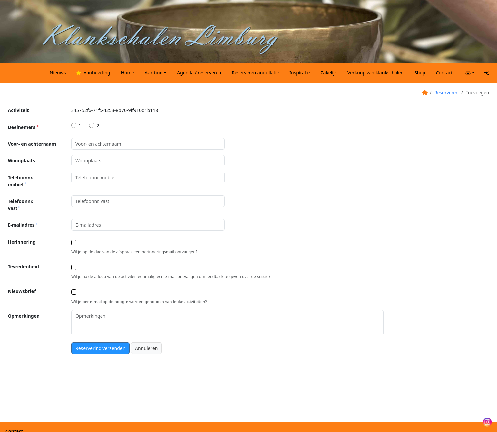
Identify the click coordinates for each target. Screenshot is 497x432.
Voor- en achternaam (32, 144)
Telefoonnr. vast (20, 204)
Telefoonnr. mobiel (20, 180)
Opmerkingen (24, 316)
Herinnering (22, 242)
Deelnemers (23, 127)
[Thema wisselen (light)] (469, 73)
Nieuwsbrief (22, 291)
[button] (155, 73)
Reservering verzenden (100, 348)
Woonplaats (21, 161)
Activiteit (18, 110)
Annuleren (146, 348)
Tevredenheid (23, 266)
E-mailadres (23, 225)
